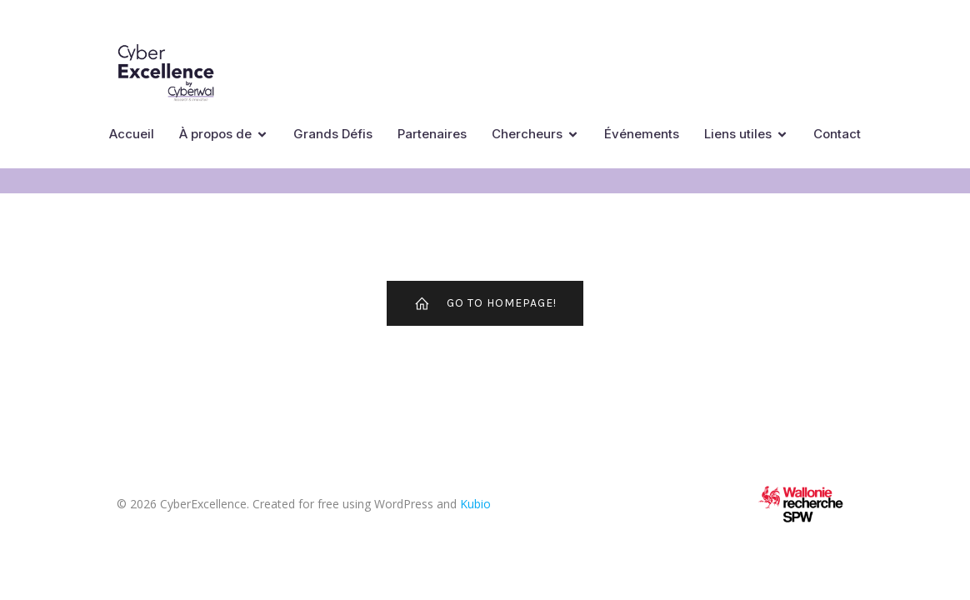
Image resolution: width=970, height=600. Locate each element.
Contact (837, 134)
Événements (641, 134)
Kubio (475, 504)
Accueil (131, 134)
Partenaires (432, 134)
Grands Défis (332, 134)
